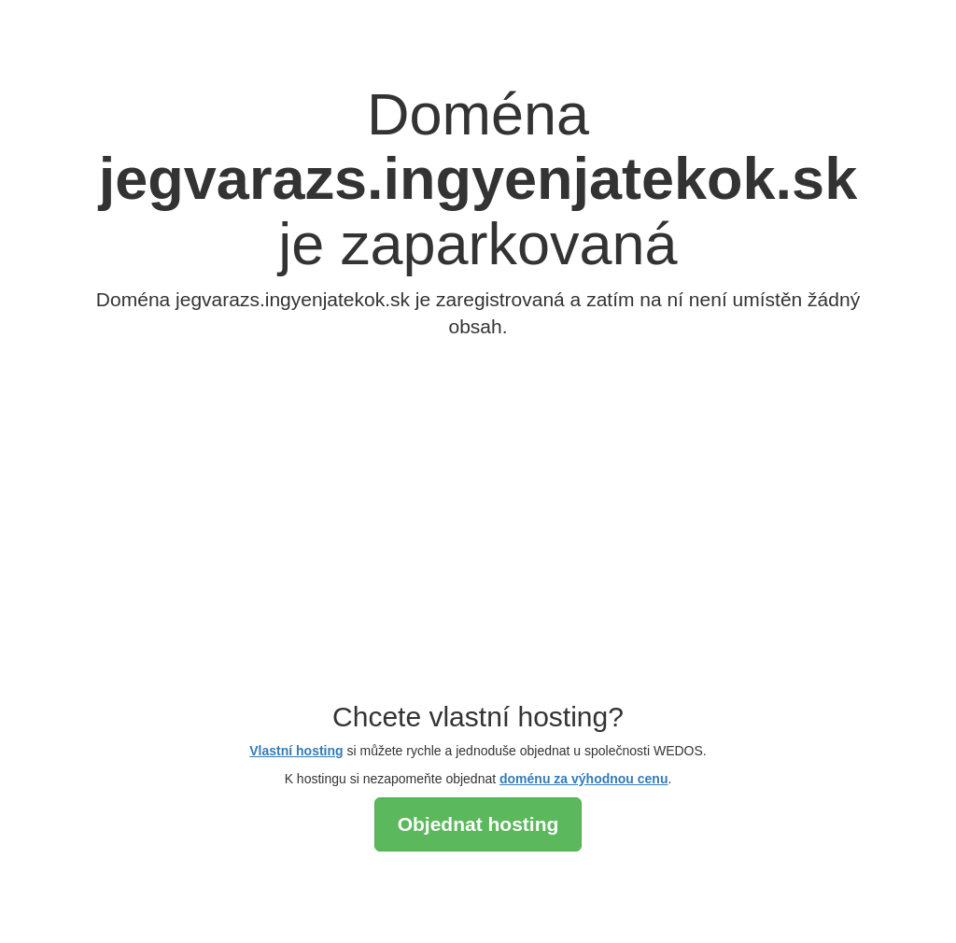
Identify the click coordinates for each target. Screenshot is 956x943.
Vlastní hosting (296, 750)
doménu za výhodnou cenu (583, 778)
